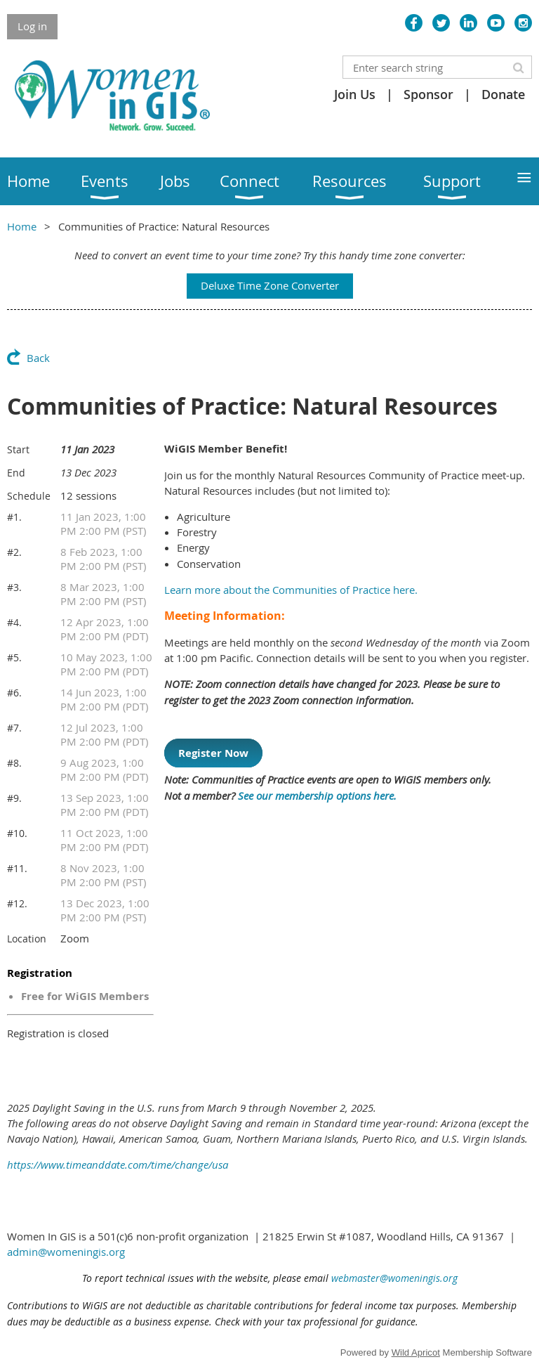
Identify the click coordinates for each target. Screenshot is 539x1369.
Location (26, 938)
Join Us (354, 94)
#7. (14, 727)
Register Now (213, 753)
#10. (17, 833)
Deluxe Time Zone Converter (270, 285)
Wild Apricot (416, 1352)
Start (18, 449)
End (16, 472)
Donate (503, 94)
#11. (17, 868)
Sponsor (428, 94)
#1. (14, 517)
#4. (14, 622)
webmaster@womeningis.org (394, 1278)
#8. (14, 763)
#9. (14, 798)
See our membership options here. (318, 796)
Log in (32, 26)
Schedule (29, 495)
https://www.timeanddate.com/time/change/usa (117, 1164)
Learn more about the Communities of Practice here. (291, 590)
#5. (14, 657)
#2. (14, 552)
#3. (14, 587)
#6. (14, 692)
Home (21, 226)
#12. (17, 903)
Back (38, 358)
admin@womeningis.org (66, 1252)
